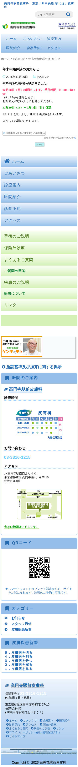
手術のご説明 (16, 236)
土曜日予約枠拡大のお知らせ (60, 137)
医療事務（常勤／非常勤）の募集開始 (24, 133)
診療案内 (54, 38)
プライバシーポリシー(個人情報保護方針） (35, 732)
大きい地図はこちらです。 (21, 527)
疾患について (14, 293)
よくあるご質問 (18, 260)
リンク (10, 305)
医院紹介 (13, 48)
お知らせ (19, 58)
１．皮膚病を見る (18, 669)
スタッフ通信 (21, 624)
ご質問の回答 (14, 271)
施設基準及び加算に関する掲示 (31, 367)
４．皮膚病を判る (18, 656)
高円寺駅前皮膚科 (25, 389)
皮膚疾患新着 (21, 629)
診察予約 (34, 48)
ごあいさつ (32, 38)
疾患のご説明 (16, 282)
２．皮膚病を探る (18, 664)
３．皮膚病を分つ (18, 660)
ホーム (11, 38)
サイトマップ (17, 736)
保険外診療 (14, 248)
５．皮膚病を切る (18, 652)
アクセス (54, 48)
